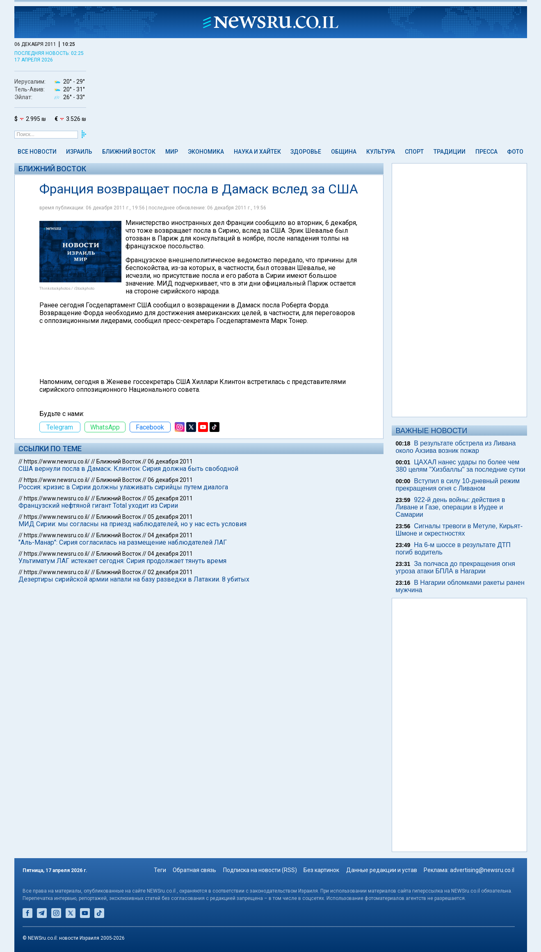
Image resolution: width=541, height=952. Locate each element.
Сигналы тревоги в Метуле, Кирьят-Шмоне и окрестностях (459, 530)
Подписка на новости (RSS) (260, 870)
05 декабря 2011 (170, 498)
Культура (380, 151)
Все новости (37, 151)
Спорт (414, 151)
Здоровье (305, 151)
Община (343, 151)
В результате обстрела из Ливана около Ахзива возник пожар (456, 447)
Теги (160, 870)
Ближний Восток (128, 151)
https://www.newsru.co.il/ (57, 461)
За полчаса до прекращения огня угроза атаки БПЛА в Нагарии (455, 567)
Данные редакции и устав (381, 870)
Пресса (486, 151)
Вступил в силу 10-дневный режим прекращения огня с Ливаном (458, 484)
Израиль (79, 151)
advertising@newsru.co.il (482, 870)
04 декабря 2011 (170, 535)
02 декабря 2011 (170, 572)
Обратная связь (194, 870)
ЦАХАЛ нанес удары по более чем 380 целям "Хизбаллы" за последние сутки (460, 466)
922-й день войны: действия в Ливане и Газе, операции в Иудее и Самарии (450, 507)
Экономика (206, 151)
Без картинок (321, 870)
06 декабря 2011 (170, 461)
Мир (171, 151)
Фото (515, 151)
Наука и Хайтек (257, 151)
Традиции (450, 151)
